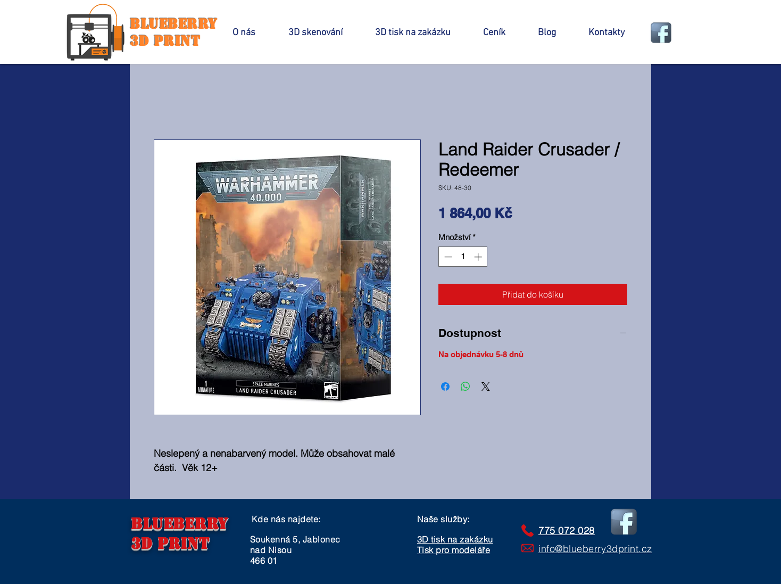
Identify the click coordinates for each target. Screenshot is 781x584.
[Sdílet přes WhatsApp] (465, 386)
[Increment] (479, 257)
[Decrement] (447, 257)
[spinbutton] (463, 257)
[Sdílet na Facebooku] (445, 386)
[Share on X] (485, 386)
